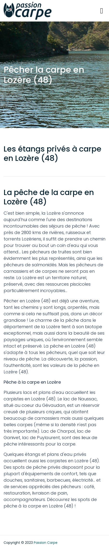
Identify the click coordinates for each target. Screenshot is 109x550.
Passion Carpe (45, 542)
